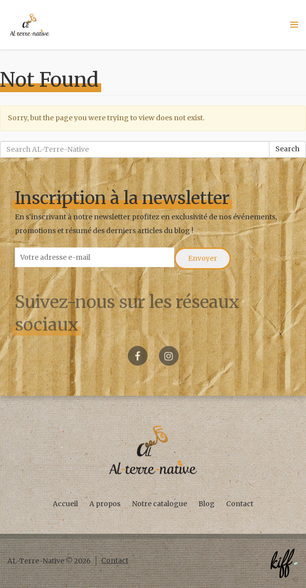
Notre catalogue (159, 503)
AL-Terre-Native (29, 24)
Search (287, 148)
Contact (239, 503)
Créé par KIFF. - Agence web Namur (284, 563)
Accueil (65, 503)
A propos (104, 503)
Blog (206, 503)
